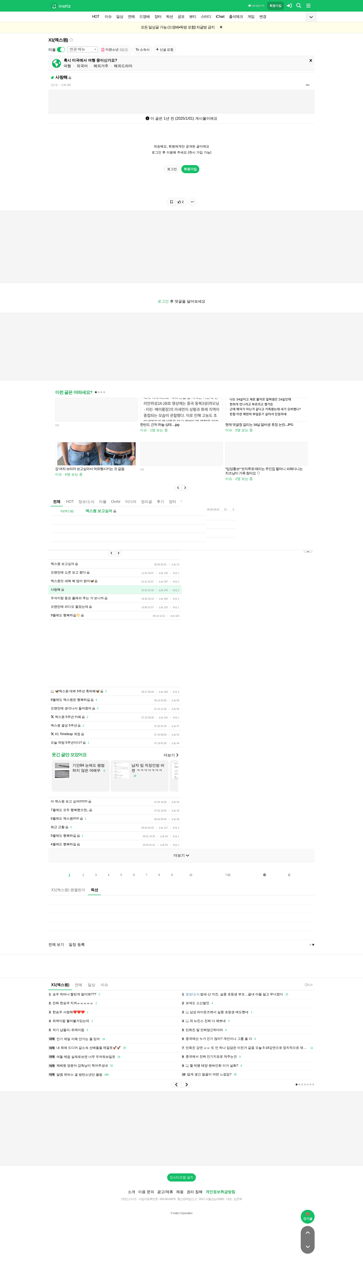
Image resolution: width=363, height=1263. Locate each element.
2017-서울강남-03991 (211, 1199)
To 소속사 (142, 49)
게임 (250, 17)
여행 (67, 66)
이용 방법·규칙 (256, 5)
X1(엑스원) (58, 40)
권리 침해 (194, 1192)
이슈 (108, 17)
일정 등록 (76, 944)
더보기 (171, 755)
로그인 (172, 169)
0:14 (308, 985)
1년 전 (54, 85)
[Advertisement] (181, 1128)
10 (190, 875)
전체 (56, 502)
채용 (180, 1192)
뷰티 (192, 17)
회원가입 (275, 5)
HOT (95, 17)
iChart (220, 17)
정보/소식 (86, 502)
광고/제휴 (165, 1192)
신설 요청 (165, 49)
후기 (160, 502)
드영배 (144, 17)
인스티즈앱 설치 (181, 1177)
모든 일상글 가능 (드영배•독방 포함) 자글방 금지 (178, 27)
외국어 (82, 66)
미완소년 (114, 50)
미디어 (130, 502)
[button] (178, 488)
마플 (102, 502)
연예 (131, 17)
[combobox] (82, 49)
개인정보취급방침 (220, 1192)
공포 (181, 17)
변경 (262, 17)
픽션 (169, 17)
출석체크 (236, 17)
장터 (157, 17)
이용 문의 (146, 1192)
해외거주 (101, 66)
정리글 (146, 502)
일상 (119, 17)
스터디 (206, 17)
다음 (227, 874)
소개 (131, 1192)
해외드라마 (123, 66)
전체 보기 (56, 944)
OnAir (116, 502)
